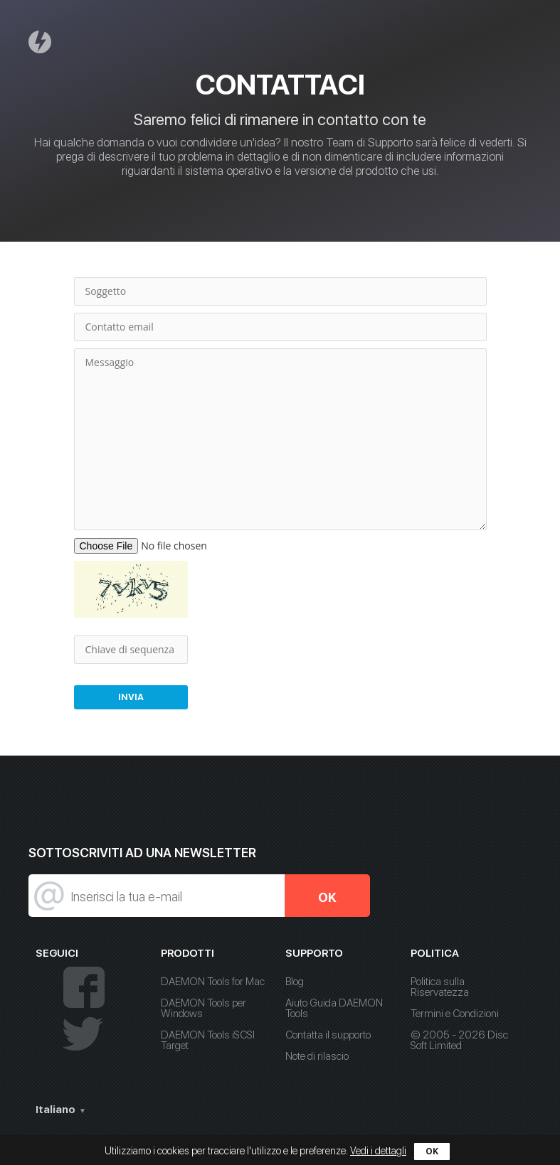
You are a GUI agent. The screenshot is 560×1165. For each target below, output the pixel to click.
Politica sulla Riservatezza (440, 987)
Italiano (55, 1109)
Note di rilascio (317, 1056)
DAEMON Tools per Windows (203, 1008)
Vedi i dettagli (378, 1150)
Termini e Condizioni (455, 1013)
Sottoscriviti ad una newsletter (142, 852)
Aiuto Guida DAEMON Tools (334, 1008)
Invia (131, 697)
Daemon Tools (42, 41)
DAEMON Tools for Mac (213, 981)
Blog (294, 981)
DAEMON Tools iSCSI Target (208, 1040)
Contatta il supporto (328, 1035)
